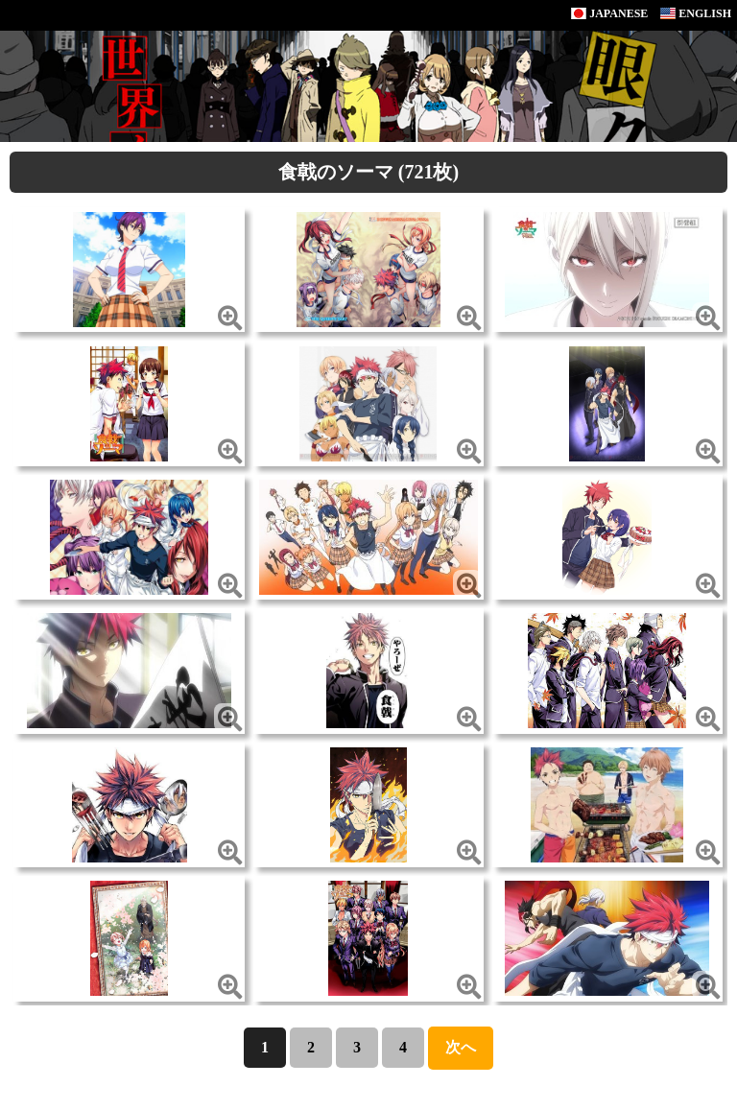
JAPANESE (609, 13)
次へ (460, 1047)
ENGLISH (695, 13)
